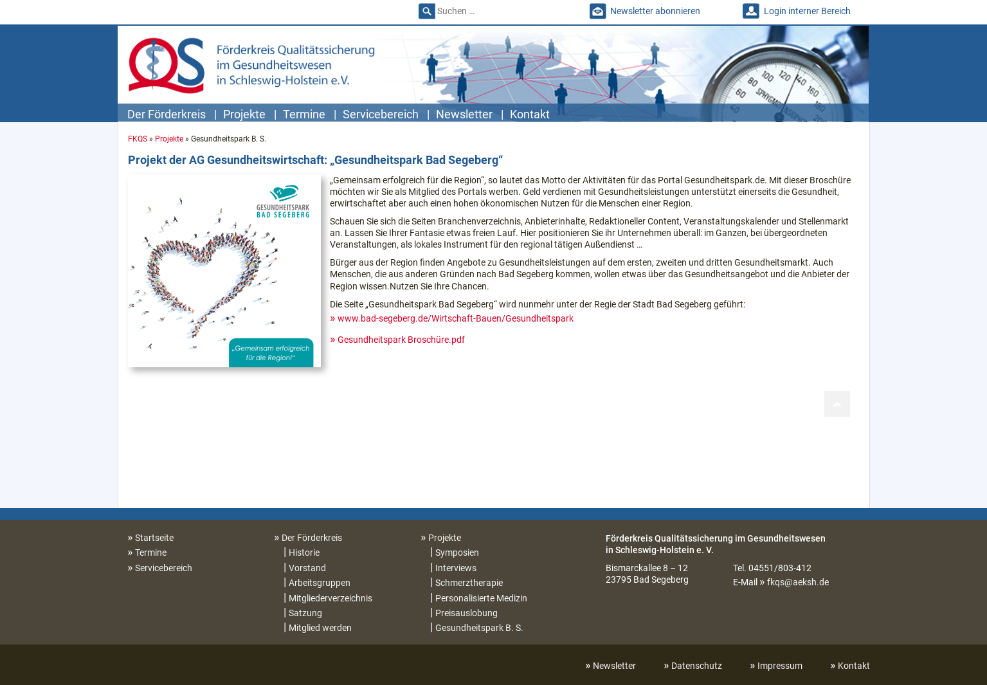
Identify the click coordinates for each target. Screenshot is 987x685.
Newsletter (464, 114)
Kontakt (530, 114)
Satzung (305, 613)
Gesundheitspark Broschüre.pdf (401, 339)
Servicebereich (381, 114)
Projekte (244, 114)
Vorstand (307, 568)
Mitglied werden (320, 628)
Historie (304, 552)
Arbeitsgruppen (319, 583)
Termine (304, 114)
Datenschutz (696, 666)
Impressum (779, 666)
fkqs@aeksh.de (798, 582)
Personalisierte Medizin (481, 598)
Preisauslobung (466, 613)
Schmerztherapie (469, 583)
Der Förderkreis (166, 114)
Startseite (154, 538)
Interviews (455, 568)
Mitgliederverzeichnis (330, 598)
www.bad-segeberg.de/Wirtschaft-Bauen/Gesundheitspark (456, 318)
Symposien (457, 552)
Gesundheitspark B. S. (479, 628)
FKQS (137, 138)
